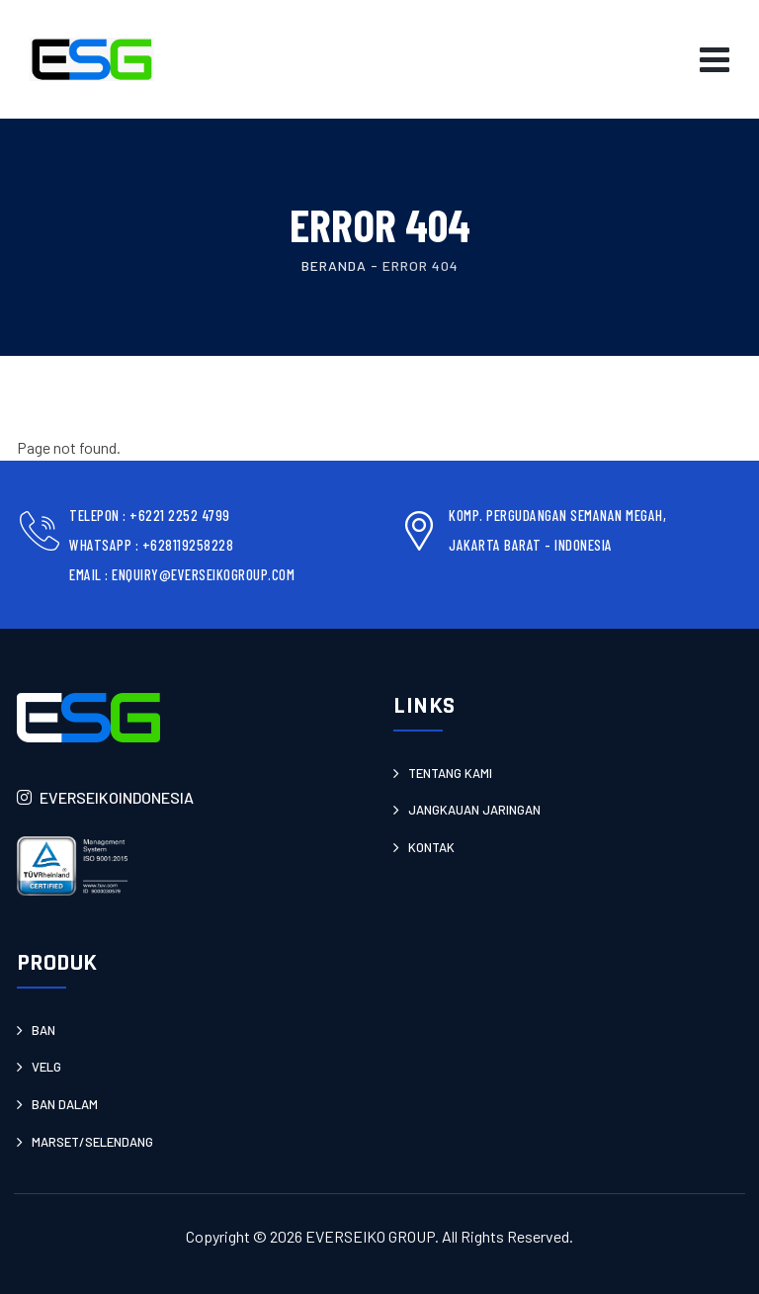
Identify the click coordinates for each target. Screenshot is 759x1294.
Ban (43, 1030)
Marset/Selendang (92, 1142)
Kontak (431, 847)
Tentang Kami (450, 773)
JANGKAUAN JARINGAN (474, 810)
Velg (46, 1067)
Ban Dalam (65, 1104)
